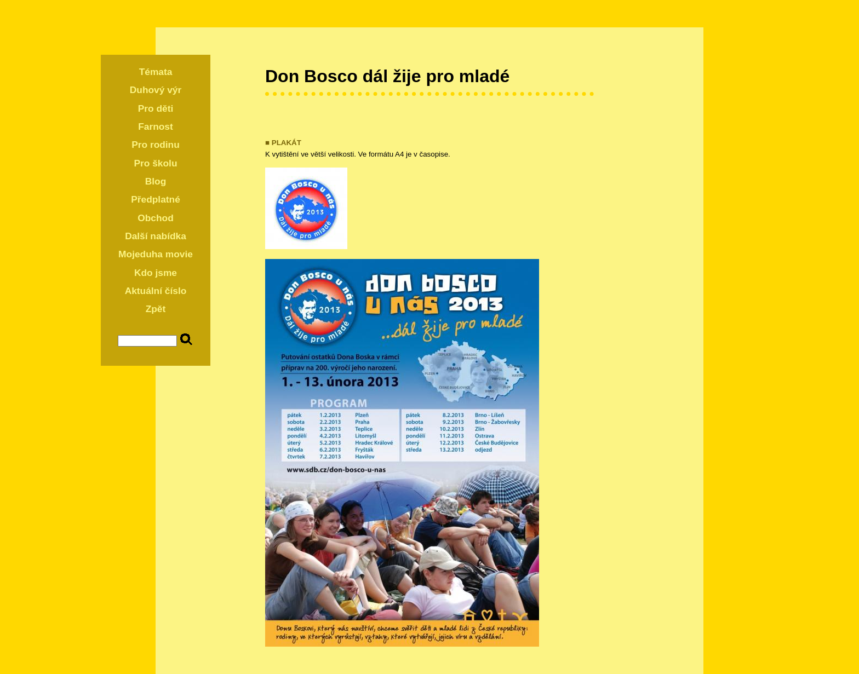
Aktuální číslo (156, 290)
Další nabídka (155, 236)
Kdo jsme (155, 272)
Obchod (155, 217)
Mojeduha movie (155, 254)
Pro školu (155, 163)
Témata (156, 71)
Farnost (155, 126)
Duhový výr (155, 89)
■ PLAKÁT (283, 143)
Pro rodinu (155, 144)
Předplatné (155, 199)
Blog (156, 181)
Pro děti (156, 108)
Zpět (156, 308)
